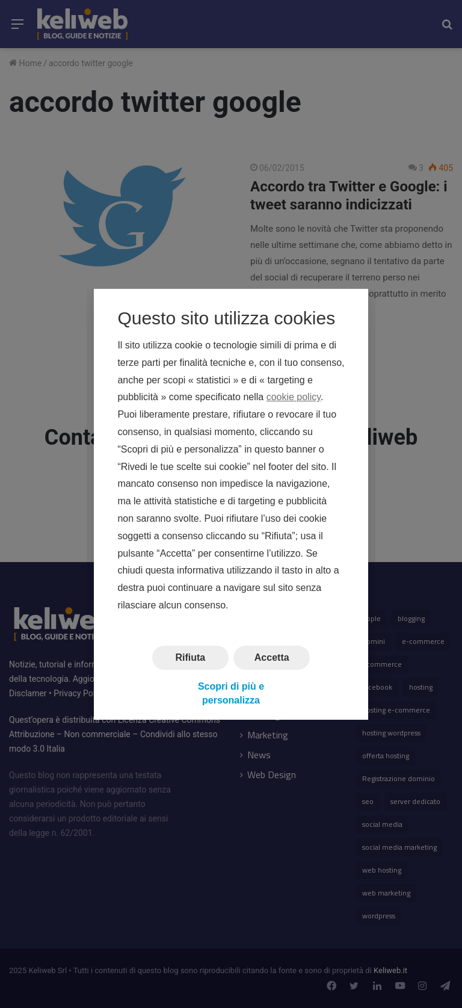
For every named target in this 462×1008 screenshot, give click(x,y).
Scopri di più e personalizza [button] (231, 693)
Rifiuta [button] (190, 657)
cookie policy (293, 397)
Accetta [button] (271, 657)
